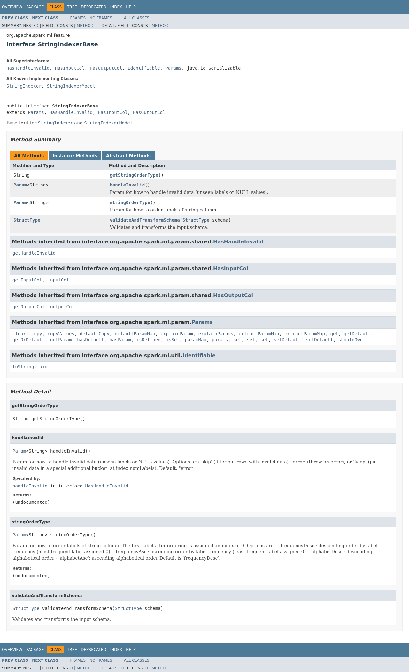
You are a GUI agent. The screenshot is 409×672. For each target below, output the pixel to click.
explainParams (216, 333)
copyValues (61, 333)
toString (23, 366)
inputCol (58, 279)
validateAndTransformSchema (145, 220)
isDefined (148, 339)
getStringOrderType (134, 175)
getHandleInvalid (34, 253)
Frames (78, 18)
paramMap (195, 339)
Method (85, 25)
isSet (172, 339)
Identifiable (143, 68)
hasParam (120, 339)
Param (20, 184)
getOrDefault (28, 339)
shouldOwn (350, 339)
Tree (72, 7)
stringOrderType (130, 202)
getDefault (357, 333)
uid (43, 366)
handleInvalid (127, 184)
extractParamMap (259, 333)
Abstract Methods (128, 155)
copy (36, 333)
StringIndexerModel (71, 86)
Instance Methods (74, 155)
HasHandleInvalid (28, 68)
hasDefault (90, 339)
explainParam (177, 333)
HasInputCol (70, 68)
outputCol (62, 306)
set (237, 339)
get (334, 333)
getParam (61, 339)
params (220, 339)
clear (19, 333)
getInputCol (27, 279)
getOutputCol (28, 306)
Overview (12, 7)
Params (173, 68)
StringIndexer (24, 86)
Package (35, 7)
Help (131, 7)
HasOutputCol (106, 68)
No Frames (100, 18)
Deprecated (93, 7)
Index (116, 7)
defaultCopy (95, 333)
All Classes (136, 18)
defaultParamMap (135, 333)
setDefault (287, 339)
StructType (26, 220)
